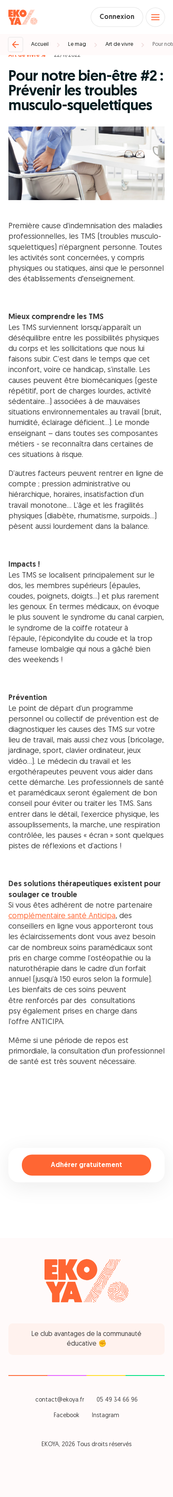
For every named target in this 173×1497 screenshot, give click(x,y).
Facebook (66, 1416)
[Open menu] (155, 17)
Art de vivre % (27, 55)
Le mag (77, 44)
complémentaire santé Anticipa (61, 916)
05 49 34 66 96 (117, 1400)
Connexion (117, 17)
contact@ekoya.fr (59, 1400)
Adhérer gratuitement (86, 1165)
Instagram (105, 1416)
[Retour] (15, 44)
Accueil (40, 44)
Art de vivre (119, 44)
